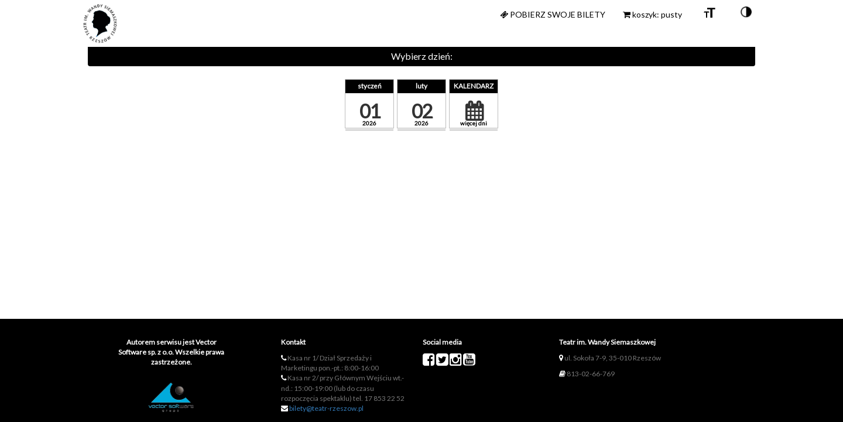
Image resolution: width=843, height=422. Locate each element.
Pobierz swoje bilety (552, 14)
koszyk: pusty (652, 14)
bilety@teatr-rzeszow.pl (326, 408)
